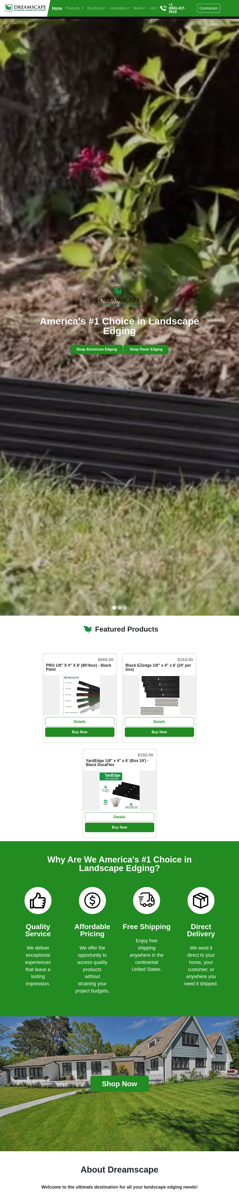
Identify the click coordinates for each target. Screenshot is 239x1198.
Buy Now (79, 732)
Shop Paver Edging (146, 349)
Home (57, 8)
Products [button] (73, 8)
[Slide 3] (125, 607)
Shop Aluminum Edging (96, 349)
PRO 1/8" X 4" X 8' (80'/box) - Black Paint (78, 668)
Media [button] (138, 8)
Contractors (208, 8)
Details (79, 722)
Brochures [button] (95, 8)
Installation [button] (118, 8)
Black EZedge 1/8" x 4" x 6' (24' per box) (158, 668)
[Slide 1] (114, 607)
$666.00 (105, 659)
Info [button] (153, 8)
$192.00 (145, 755)
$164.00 (185, 659)
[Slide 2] (120, 607)
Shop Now (119, 1084)
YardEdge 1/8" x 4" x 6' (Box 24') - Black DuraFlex (117, 763)
